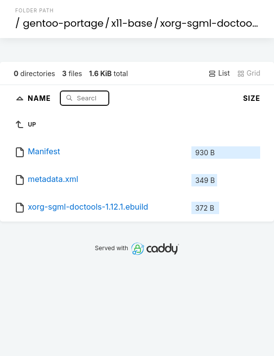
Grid (249, 73)
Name (40, 97)
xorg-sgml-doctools (210, 23)
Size (251, 98)
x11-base (131, 23)
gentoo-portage (63, 23)
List (218, 73)
